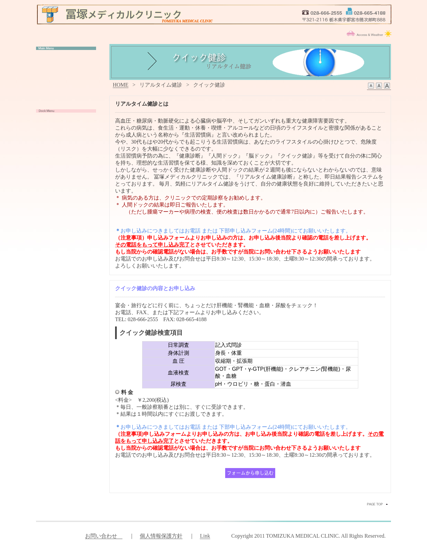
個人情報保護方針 (161, 536)
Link (205, 536)
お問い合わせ (103, 536)
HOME (120, 85)
